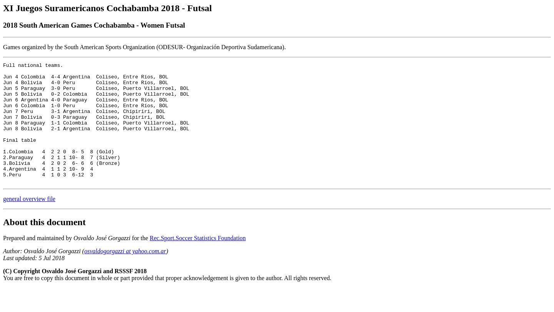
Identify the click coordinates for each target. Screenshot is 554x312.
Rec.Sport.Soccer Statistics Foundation (198, 262)
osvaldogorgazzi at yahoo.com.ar (125, 275)
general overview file (29, 223)
